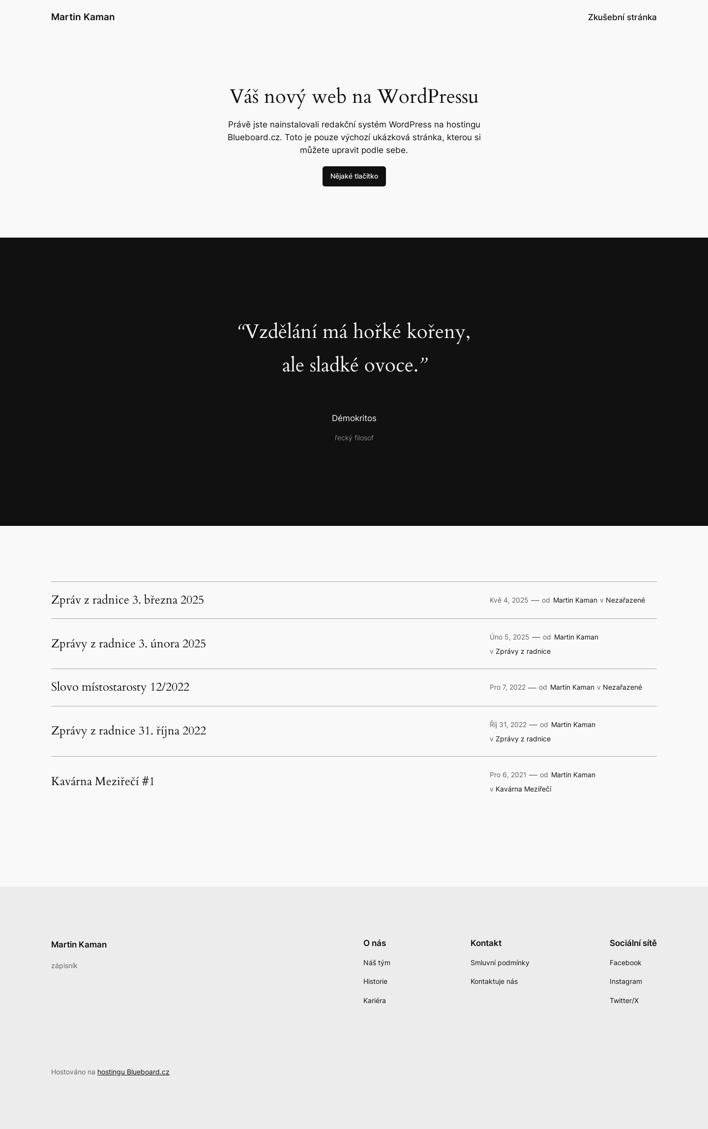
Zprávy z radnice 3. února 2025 (128, 644)
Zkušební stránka (622, 17)
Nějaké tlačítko (354, 176)
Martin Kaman (83, 17)
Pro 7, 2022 (508, 687)
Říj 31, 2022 (508, 724)
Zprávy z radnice (523, 651)
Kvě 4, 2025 (509, 600)
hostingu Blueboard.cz (133, 1072)
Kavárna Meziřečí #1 (103, 781)
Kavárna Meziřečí (523, 789)
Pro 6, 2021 (508, 774)
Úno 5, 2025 (510, 637)
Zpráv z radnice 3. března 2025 (127, 600)
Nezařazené (625, 600)
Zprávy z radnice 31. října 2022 (128, 731)
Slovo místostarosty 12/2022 (120, 687)
